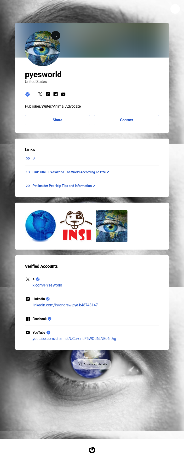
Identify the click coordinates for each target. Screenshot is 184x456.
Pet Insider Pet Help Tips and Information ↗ (64, 186)
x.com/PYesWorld (47, 285)
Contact (126, 120)
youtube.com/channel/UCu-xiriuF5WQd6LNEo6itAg (74, 338)
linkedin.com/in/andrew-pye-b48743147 (65, 305)
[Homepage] (92, 450)
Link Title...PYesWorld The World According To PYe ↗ (71, 172)
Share (57, 120)
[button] (41, 226)
